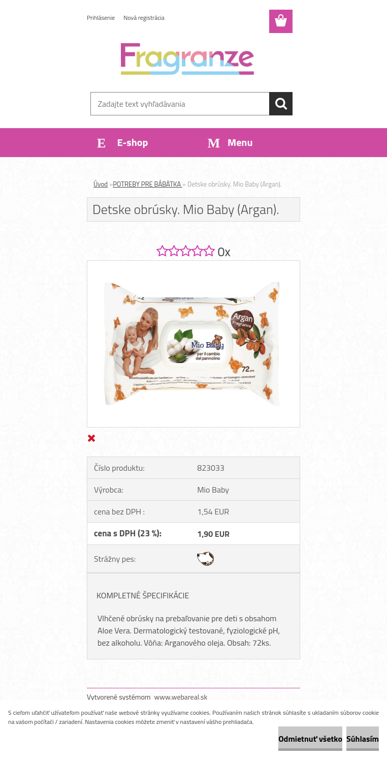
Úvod (100, 184)
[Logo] (187, 59)
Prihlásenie (101, 17)
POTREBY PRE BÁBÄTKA (147, 184)
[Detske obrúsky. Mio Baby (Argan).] (193, 265)
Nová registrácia (144, 17)
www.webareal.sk (181, 696)
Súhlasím (362, 739)
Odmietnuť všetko (310, 739)
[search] (281, 103)
